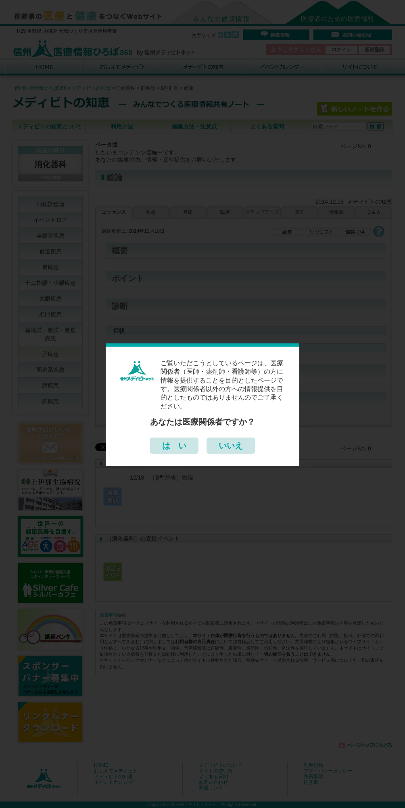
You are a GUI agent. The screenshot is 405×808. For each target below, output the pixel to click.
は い (174, 445)
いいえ (231, 445)
